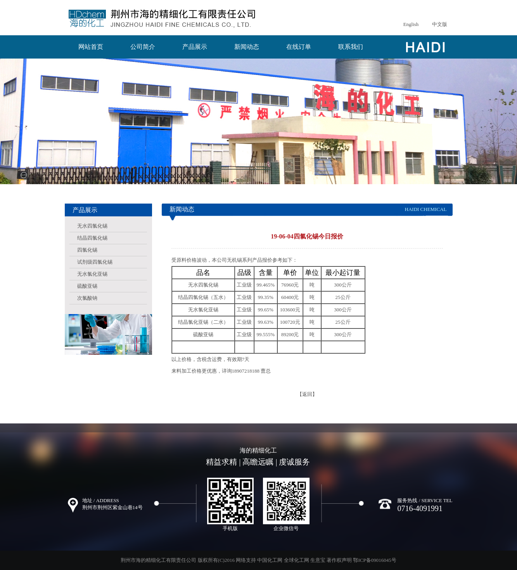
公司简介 (142, 46)
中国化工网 (269, 560)
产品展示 (194, 46)
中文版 (439, 24)
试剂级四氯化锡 (94, 262)
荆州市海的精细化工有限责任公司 (158, 560)
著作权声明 (339, 560)
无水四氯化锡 (92, 226)
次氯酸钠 (87, 298)
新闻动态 (246, 46)
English (411, 24)
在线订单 (298, 46)
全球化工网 (296, 560)
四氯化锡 (87, 250)
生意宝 (317, 560)
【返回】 (307, 394)
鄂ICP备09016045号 (374, 560)
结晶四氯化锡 (92, 238)
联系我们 (350, 46)
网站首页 (90, 46)
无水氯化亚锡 (92, 274)
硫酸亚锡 (87, 286)
